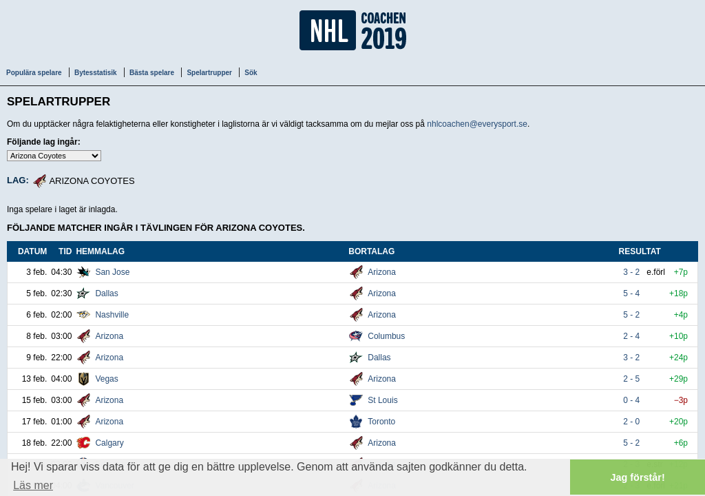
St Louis (382, 400)
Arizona (382, 272)
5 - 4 (631, 293)
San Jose (112, 272)
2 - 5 (631, 379)
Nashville (112, 315)
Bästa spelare (151, 72)
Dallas (106, 293)
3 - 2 (631, 272)
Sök (250, 72)
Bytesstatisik (95, 72)
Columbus (386, 336)
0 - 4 (631, 400)
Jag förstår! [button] (638, 477)
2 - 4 (631, 336)
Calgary (109, 443)
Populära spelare (34, 72)
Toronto (381, 421)
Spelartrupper (209, 72)
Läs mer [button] (33, 485)
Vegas (106, 379)
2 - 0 (631, 421)
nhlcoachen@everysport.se (477, 124)
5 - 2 (631, 315)
